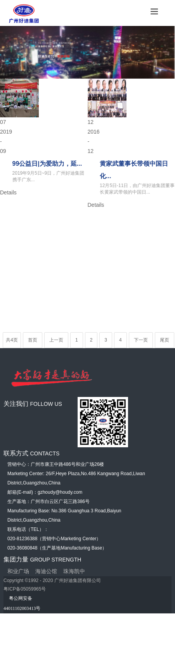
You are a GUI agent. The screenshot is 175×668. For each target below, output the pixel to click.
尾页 (164, 340)
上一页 (56, 340)
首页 (32, 340)
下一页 (141, 340)
